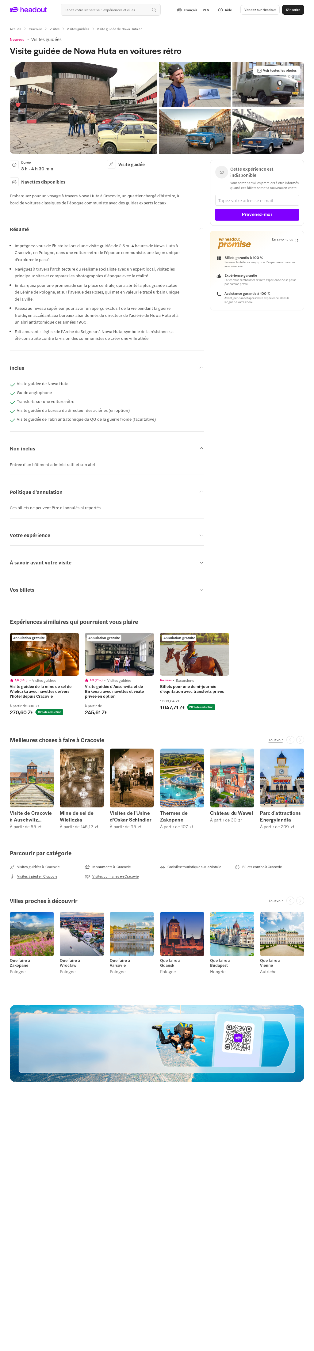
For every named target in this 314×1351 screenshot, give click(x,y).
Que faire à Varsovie (120, 963)
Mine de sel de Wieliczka (77, 816)
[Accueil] (15, 29)
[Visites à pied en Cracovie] (33, 876)
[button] (260, 10)
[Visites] (54, 29)
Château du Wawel (231, 813)
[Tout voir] (276, 739)
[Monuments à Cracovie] (108, 867)
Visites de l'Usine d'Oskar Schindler (130, 816)
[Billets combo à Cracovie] (258, 867)
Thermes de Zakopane (174, 816)
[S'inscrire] (293, 10)
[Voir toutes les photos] (277, 70)
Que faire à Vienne (270, 963)
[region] (157, 674)
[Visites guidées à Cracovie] (34, 867)
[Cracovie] (35, 29)
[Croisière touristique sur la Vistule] (190, 867)
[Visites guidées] (78, 29)
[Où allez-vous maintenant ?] (110, 9)
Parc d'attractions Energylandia (280, 816)
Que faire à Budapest (220, 963)
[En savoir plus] (285, 239)
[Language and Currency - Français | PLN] (193, 10)
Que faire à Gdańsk (170, 963)
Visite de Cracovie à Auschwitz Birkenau (31, 816)
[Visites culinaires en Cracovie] (112, 876)
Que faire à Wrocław (70, 963)
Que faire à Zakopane (20, 963)
